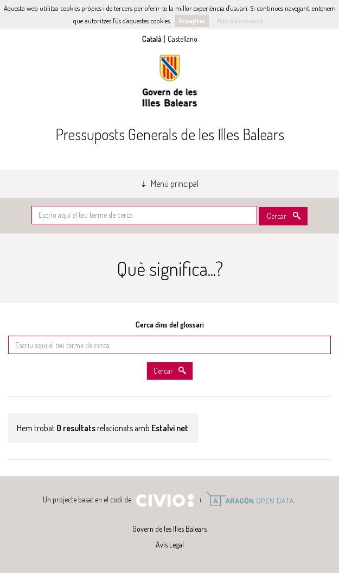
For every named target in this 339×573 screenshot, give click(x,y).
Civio (165, 501)
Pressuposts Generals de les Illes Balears (169, 134)
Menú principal (175, 183)
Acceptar (192, 20)
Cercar (276, 216)
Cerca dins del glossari (170, 324)
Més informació (239, 20)
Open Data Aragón (250, 499)
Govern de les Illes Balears (170, 80)
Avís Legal (170, 544)
